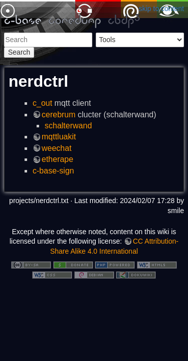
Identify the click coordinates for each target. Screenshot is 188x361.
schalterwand (68, 125)
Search (19, 52)
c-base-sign (53, 170)
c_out (42, 103)
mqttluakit (59, 136)
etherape (57, 159)
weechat (57, 148)
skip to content (161, 9)
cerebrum (59, 114)
